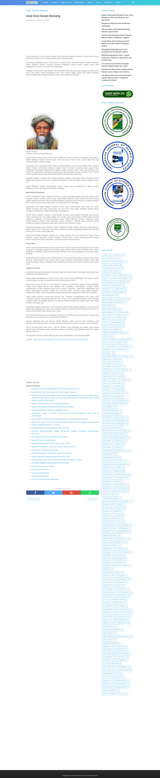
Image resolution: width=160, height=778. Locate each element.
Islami (54, 2)
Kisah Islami (122, 451)
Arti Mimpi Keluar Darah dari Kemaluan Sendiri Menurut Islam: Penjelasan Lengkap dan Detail (117, 77)
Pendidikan (78, 2)
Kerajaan (120, 441)
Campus (105, 326)
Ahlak (115, 258)
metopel (126, 501)
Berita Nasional (108, 312)
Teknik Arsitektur (119, 619)
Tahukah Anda (107, 616)
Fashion (116, 360)
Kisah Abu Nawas (108, 451)
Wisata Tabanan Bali (109, 690)
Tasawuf (105, 619)
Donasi (112, 346)
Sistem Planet (122, 596)
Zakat (123, 694)
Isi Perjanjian (115, 427)
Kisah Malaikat (108, 454)
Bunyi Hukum (116, 322)
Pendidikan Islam (122, 532)
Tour (104, 670)
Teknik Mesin (125, 636)
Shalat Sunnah (108, 589)
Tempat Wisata (107, 650)
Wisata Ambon (121, 680)
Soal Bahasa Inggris (118, 599)
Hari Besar (106, 387)
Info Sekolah (120, 420)
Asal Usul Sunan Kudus (40, 473)
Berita (89, 2)
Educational (107, 353)
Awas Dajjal (107, 285)
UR (118, 673)
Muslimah (106, 511)
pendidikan (106, 532)
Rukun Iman (106, 569)
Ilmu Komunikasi (108, 407)
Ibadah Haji (120, 393)
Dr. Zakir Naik (124, 346)
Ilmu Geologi (121, 400)
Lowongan (106, 474)
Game (104, 380)
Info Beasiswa (107, 417)
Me (115, 495)
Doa (104, 346)
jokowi (121, 434)
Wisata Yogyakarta (109, 694)
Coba (123, 333)
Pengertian (121, 538)
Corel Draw (125, 339)
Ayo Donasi (106, 292)
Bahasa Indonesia (109, 295)
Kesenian (118, 444)
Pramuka (127, 552)
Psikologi (119, 555)
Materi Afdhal (121, 484)
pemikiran (123, 528)
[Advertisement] (62, 38)
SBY (113, 576)
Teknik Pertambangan (110, 643)
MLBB (120, 505)
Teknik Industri (108, 626)
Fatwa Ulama (107, 363)
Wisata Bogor (121, 687)
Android (105, 272)
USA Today (106, 677)
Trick (112, 670)
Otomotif (106, 522)
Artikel (125, 278)
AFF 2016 (105, 258)
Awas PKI (118, 285)
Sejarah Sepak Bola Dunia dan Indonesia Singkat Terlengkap (54, 392)
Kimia (117, 447)
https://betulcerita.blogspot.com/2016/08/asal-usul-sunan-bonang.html (60, 340)
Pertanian (120, 549)
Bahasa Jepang (108, 302)
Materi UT (106, 495)
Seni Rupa (118, 586)
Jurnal (118, 2)
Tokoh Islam (107, 667)
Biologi (121, 312)
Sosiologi (106, 613)
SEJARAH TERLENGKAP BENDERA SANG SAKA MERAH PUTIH (55, 389)
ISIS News (106, 430)
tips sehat (121, 657)
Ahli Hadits (106, 262)
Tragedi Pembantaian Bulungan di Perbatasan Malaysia (52, 407)
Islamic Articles (108, 434)
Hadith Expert (116, 383)
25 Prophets (117, 255)
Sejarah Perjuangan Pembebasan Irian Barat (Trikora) (51, 453)
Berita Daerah (107, 305)
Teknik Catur (107, 623)
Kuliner (105, 471)
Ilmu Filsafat (107, 400)
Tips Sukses (106, 660)
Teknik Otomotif (108, 640)
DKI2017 (120, 343)
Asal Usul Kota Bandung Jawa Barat (45, 480)
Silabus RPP (125, 592)
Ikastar (105, 397)
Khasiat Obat (107, 447)
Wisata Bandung (121, 684)
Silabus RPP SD (107, 596)
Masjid (117, 481)
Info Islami (106, 420)
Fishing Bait (107, 373)
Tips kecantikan (122, 653)
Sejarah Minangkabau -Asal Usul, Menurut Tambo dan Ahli (53, 447)
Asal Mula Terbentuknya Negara (43, 440)
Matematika (107, 484)
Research (106, 565)
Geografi (123, 380)
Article (115, 278)
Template (121, 650)
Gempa (114, 380)
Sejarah (105, 579)
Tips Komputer (107, 657)
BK (112, 319)
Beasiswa (120, 302)
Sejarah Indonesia (120, 579)
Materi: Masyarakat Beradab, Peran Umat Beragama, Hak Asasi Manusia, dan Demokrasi (117, 17)
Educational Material (110, 356)
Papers (105, 528)
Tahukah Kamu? (123, 616)
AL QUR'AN (115, 265)
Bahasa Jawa (122, 299)
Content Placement (109, 339)
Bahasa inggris (108, 299)
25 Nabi (105, 255)
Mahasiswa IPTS (108, 478)
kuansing (106, 468)
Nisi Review (106, 515)
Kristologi (122, 464)
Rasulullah (65, 2)
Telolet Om (119, 646)
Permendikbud (107, 549)
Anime (115, 272)
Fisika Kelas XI (107, 376)
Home (45, 2)
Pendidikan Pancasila (110, 535)
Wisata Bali (106, 684)
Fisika (118, 373)
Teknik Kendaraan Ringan (111, 630)
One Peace (106, 518)
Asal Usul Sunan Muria (40, 470)
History (117, 390)
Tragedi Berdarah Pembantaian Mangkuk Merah (49, 410)
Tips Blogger (107, 653)
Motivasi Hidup (107, 508)
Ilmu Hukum (120, 403)
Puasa (105, 559)
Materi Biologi (107, 488)
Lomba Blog (117, 471)
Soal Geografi (107, 606)
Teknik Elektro (122, 623)
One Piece (117, 518)
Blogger (107, 2)
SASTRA (105, 576)
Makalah (122, 478)
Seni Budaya (107, 586)
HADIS (104, 383)
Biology (121, 316)
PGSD (117, 552)
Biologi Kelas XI (108, 316)
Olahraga (117, 515)
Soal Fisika (119, 603)
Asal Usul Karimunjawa (40, 476)
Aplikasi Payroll (122, 275)
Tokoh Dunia (114, 663)
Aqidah (105, 278)
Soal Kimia (120, 606)
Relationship (107, 562)
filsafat (119, 366)
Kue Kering (117, 468)
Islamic (124, 430)
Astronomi (121, 282)
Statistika (126, 613)
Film (118, 363)
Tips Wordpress (120, 660)
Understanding (108, 673)
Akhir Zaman (120, 262)
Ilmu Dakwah (116, 397)
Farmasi (105, 360)
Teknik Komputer (108, 633)
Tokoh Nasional (121, 667)
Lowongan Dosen (121, 474)
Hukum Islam (107, 393)
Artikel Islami (107, 282)
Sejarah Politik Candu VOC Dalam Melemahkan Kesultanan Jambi (56, 460)
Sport (116, 613)
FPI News (120, 376)
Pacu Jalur (118, 522)
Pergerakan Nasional (110, 545)
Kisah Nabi (106, 461)
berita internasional (110, 309)
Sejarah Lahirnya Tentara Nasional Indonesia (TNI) (50, 457)
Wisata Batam (107, 687)
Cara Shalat (117, 326)
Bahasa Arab (119, 292)
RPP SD (126, 565)
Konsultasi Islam (108, 464)
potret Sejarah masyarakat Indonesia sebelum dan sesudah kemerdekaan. (59, 419)
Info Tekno (106, 424)
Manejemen (106, 481)
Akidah (105, 265)
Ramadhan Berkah (117, 559)
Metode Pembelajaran (110, 498)
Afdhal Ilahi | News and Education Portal (86, 775)
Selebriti (121, 582)
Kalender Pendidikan (120, 437)
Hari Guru (117, 387)
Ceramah (106, 329)
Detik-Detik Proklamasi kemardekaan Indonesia (49, 437)
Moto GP (121, 508)
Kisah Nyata (119, 461)
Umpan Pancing (124, 670)
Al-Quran (117, 268)
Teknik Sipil (106, 646)
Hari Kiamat (107, 390)
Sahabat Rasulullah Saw (111, 572)
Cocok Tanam (107, 336)
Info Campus (121, 417)
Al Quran (106, 268)
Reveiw (116, 565)
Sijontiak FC (122, 589)
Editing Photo (120, 349)
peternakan (107, 552)
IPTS (104, 427)
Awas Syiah (106, 289)
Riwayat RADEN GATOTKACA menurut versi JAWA (50, 443)
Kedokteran (107, 441)
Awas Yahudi (119, 289)
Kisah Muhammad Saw (110, 457)
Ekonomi (126, 356)
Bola (120, 319)
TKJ (104, 663)
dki (112, 343)
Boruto (105, 322)
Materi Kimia (122, 488)
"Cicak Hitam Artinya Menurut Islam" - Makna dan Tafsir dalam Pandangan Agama (116, 43)
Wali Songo (118, 677)
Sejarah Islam (107, 582)
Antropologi (107, 275)
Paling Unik (124, 525)
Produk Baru (107, 555)
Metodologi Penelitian (110, 501)
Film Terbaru (107, 366)
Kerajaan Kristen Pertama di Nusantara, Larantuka (50, 428)
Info (98, 2)
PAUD (114, 528)
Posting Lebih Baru (33, 499)
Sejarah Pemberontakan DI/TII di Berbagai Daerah (50, 404)
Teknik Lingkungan (109, 636)
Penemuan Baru (108, 538)
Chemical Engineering (110, 333)
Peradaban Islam (118, 542)
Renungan (119, 562)
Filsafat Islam (107, 370)
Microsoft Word (108, 505)
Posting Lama (93, 499)
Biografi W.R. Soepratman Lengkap (44, 450)
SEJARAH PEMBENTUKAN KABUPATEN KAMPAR (50, 463)
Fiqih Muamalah (122, 370)
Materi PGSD (107, 491)
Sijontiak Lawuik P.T (109, 592)
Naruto (117, 511)
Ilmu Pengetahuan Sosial (111, 414)
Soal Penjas (123, 609)
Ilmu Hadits (106, 403)
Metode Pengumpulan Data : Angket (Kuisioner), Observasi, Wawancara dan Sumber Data (117, 57)
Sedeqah (122, 576)
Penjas (105, 542)
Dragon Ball (107, 349)
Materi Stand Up (120, 491)
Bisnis (105, 319)
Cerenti (115, 329)
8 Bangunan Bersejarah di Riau (43, 466)
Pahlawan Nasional (109, 525)
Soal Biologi (107, 603)
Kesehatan (106, 444)
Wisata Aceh (107, 680)
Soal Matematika (108, 609)
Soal (104, 599)
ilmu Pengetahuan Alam (111, 410)
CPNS (104, 343)
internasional (121, 424)
